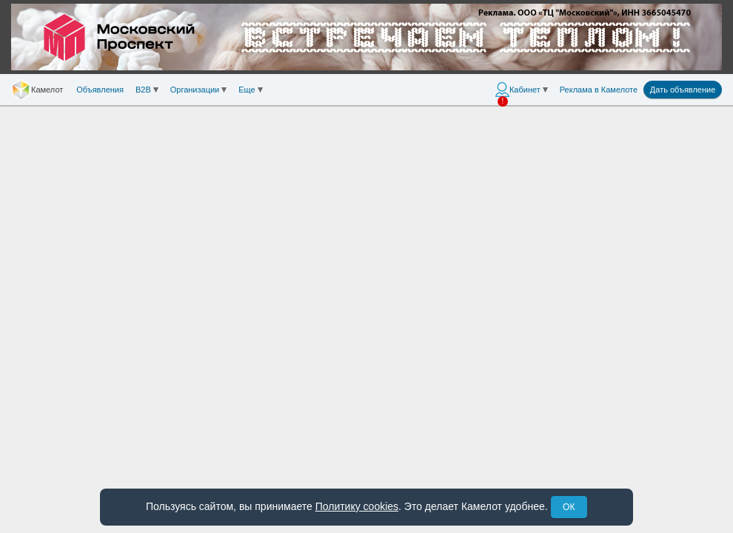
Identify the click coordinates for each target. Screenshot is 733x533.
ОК (569, 507)
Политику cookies (356, 506)
